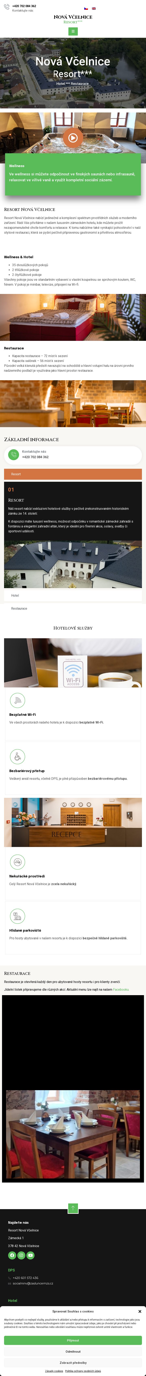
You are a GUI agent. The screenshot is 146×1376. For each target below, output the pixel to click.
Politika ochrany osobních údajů (83, 1371)
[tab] (73, 474)
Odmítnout (73, 1351)
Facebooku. (121, 989)
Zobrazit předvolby (73, 1363)
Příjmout (73, 1340)
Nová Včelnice (73, 17)
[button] (140, 1311)
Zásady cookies (54, 1371)
